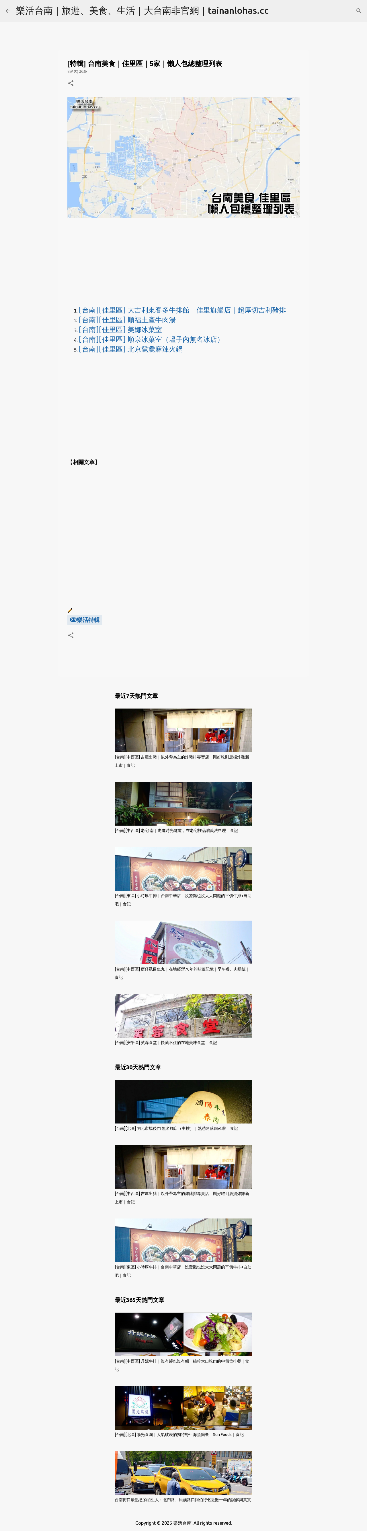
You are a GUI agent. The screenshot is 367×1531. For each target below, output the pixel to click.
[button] (70, 84)
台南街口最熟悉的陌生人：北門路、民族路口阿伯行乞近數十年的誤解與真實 (183, 1499)
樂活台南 (182, 1523)
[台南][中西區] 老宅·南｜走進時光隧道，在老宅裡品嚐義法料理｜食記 (176, 830)
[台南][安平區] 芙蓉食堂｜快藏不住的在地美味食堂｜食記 (166, 1042)
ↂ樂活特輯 (85, 620)
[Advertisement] (183, 261)
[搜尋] (359, 11)
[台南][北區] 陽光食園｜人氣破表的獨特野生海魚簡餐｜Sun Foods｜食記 (179, 1434)
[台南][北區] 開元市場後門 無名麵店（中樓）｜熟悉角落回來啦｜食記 (176, 1128)
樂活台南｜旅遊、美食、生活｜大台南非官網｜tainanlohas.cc (142, 10)
